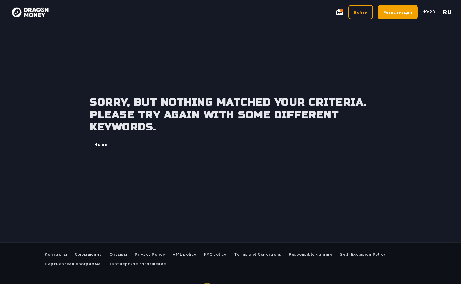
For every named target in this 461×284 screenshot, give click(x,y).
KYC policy (215, 254)
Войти (361, 12)
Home (100, 144)
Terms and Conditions (257, 254)
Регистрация (397, 12)
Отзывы (118, 254)
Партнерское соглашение (137, 264)
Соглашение (88, 254)
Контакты (56, 254)
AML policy (184, 254)
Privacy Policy (150, 254)
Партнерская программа (73, 264)
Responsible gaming (310, 254)
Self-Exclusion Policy (363, 254)
